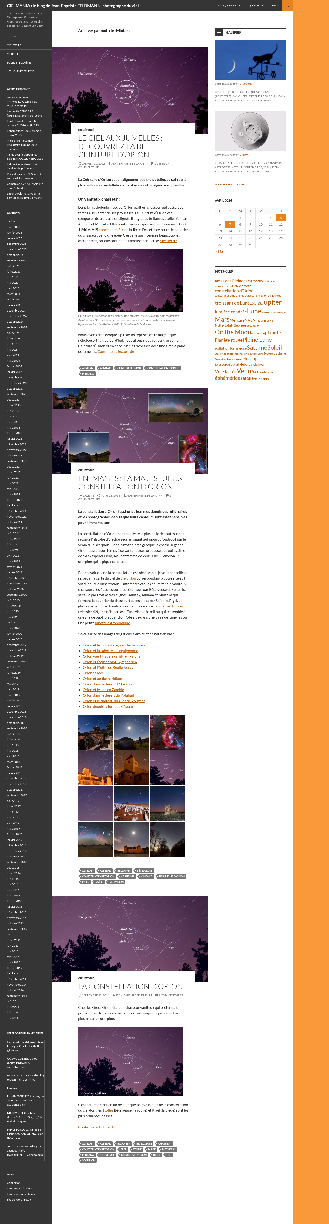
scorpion (88, 1160)
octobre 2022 (15, 455)
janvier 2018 (14, 773)
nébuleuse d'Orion (172, 876)
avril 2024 (13, 355)
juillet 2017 (14, 806)
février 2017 (14, 834)
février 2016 (14, 901)
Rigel (85, 881)
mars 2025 (13, 293)
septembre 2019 (17, 661)
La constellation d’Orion (130, 986)
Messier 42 (168, 240)
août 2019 (13, 667)
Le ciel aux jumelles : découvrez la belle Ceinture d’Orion (120, 146)
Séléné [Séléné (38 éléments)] (219, 359)
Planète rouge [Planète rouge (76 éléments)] (229, 340)
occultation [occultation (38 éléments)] (253, 325)
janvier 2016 (14, 906)
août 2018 (13, 734)
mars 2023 (13, 427)
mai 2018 (12, 750)
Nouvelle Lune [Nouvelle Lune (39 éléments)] (264, 320)
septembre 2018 (17, 728)
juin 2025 (13, 277)
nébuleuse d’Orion (168, 606)
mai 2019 (12, 683)
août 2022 (13, 466)
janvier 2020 (14, 639)
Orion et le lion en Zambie (103, 689)
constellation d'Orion (163, 368)
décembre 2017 (16, 778)
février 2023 (14, 433)
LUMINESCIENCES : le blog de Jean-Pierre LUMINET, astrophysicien (25, 1100)
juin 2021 (13, 544)
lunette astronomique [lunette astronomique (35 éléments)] (273, 312)
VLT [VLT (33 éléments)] (262, 364)
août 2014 (13, 1001)
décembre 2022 (16, 444)
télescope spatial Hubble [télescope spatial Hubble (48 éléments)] (232, 364)
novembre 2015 (17, 917)
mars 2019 (13, 695)
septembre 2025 (17, 260)
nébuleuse (107, 1154)
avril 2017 (13, 823)
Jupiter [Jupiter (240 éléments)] (271, 302)
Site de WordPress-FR (20, 1199)
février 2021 (14, 566)
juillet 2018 (14, 739)
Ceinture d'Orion (129, 368)
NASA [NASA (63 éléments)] (250, 320)
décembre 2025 (16, 243)
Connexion (13, 1183)
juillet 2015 (14, 940)
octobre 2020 (15, 589)
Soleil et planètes (19, 62)
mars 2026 (13, 227)
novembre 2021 (17, 516)
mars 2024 (13, 360)
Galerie (88, 495)
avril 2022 (13, 488)
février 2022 (14, 500)
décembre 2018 (16, 711)
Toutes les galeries (231, 184)
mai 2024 (12, 349)
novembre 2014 (17, 984)
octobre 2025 (15, 254)
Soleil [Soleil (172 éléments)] (274, 347)
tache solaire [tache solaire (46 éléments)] (232, 359)
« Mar (220, 251)
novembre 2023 (17, 383)
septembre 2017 (17, 795)
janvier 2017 (14, 839)
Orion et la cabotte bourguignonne (110, 650)
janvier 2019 (14, 706)
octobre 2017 (15, 789)
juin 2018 (13, 745)
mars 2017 (13, 828)
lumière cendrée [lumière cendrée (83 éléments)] (231, 311)
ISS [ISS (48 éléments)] (259, 303)
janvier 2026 (14, 238)
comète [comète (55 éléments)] (245, 286)
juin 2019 (13, 678)
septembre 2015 (17, 929)
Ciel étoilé (86, 130)
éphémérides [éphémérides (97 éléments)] (229, 378)
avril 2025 (13, 288)
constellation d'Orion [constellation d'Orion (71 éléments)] (234, 290)
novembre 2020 (17, 583)
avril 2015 (13, 956)
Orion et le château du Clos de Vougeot (114, 700)
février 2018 (14, 767)
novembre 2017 (17, 784)
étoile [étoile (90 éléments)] (248, 378)
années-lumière (111, 229)
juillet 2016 (14, 873)
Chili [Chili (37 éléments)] (237, 286)
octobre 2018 (15, 722)
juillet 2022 (14, 472)
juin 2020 (13, 611)
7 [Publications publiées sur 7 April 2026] (230, 224)
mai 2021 (12, 550)
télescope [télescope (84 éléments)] (250, 358)
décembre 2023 (16, 377)
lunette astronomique (112, 622)
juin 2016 (13, 878)
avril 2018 (13, 756)
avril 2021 (13, 555)
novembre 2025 (17, 249)
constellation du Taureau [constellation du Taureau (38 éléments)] (267, 295)
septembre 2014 (17, 995)
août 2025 (13, 266)
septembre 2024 (17, 327)
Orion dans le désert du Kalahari (108, 695)
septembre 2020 (17, 594)
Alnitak (105, 368)
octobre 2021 (15, 522)
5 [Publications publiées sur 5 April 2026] (281, 218)
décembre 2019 (16, 644)
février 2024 (14, 366)
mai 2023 (12, 416)
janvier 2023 (14, 438)
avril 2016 (13, 890)
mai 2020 (12, 617)
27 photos (245, 83)
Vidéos (274, 5)
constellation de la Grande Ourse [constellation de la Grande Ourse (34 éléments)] (233, 295)
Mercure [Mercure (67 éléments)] (237, 320)
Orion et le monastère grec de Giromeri (114, 645)
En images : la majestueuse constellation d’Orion (132, 482)
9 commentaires (171, 995)
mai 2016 (12, 884)
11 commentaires (258, 100)
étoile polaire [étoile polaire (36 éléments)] (261, 378)
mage (152, 1149)
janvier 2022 (14, 505)
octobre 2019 (15, 656)
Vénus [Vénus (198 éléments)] (245, 371)
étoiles (108, 1110)
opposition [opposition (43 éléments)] (258, 333)
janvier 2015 (14, 973)
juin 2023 (13, 410)
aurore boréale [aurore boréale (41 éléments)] (224, 286)
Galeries (233, 32)
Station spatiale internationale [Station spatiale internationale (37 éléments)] (233, 353)
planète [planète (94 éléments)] (273, 332)
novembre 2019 (17, 650)
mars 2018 (13, 761)
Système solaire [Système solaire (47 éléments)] (274, 353)
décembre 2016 (16, 845)
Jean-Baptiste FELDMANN (129, 163)
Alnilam (87, 368)
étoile (137, 1149)
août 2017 (13, 800)
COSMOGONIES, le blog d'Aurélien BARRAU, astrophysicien (22, 1063)
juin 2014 (13, 1012)
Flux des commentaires (21, 1194)
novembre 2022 (17, 449)
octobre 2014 (15, 990)
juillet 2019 (14, 672)
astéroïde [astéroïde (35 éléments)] (269, 281)
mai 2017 (12, 817)
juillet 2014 (14, 1007)
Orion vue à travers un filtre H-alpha (111, 656)
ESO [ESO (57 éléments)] (253, 303)
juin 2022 (13, 477)
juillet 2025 (14, 271)
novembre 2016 (17, 851)
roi (169, 1154)
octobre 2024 (15, 321)
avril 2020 (13, 622)
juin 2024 (13, 344)
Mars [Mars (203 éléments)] (222, 319)
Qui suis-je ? (256, 5)
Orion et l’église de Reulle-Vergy (108, 667)
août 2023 (13, 399)
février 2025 (14, 299)
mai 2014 (12, 1018)
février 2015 (14, 968)
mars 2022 (13, 494)
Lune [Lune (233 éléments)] (254, 311)
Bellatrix (123, 870)
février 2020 (14, 633)
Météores (13, 53)
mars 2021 (13, 561)
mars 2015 (13, 962)
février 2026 (14, 232)
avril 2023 (13, 422)
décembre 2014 (16, 979)
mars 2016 (13, 895)
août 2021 (13, 533)
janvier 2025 (14, 305)
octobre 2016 (15, 856)
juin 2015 (13, 945)
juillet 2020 (14, 605)
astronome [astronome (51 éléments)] (255, 281)
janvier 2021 (14, 572)
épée (123, 1149)
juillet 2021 (14, 539)
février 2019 (14, 700)
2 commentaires (257, 171)
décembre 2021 (16, 511)
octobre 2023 (15, 388)
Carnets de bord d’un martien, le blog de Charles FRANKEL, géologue (25, 1046)
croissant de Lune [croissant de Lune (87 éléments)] (232, 302)
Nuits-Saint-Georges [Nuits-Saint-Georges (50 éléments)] (230, 325)
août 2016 (13, 867)
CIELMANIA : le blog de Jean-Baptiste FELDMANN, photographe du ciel (73, 5)
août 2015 (13, 934)
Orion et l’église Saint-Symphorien (110, 661)
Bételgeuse (144, 870)
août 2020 (13, 600)
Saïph (99, 881)
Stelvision (128, 578)
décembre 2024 (16, 310)
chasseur (164, 1143)
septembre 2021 (17, 527)
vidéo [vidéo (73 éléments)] (255, 364)
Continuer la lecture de (117, 351)
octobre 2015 (15, 923)
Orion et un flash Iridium (102, 678)
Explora (12, 1088)
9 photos (244, 154)
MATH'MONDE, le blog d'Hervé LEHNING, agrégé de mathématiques (25, 1117)
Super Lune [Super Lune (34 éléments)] (257, 353)
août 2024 (13, 332)
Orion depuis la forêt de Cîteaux (108, 706)
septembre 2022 (17, 461)
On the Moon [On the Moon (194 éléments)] (233, 332)
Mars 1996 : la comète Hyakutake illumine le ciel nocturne (22, 145)
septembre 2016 (17, 862)
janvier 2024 (14, 371)
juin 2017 (13, 812)
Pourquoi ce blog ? (230, 5)
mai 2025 (12, 282)
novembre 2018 (17, 717)
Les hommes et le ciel (21, 71)
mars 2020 (13, 628)
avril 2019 (13, 689)
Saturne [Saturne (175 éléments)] (257, 347)
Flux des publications (20, 1188)
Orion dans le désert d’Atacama (108, 684)
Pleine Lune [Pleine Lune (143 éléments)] (257, 339)
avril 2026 (13, 221)
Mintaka (88, 373)
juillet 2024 (14, 338)
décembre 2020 (16, 578)
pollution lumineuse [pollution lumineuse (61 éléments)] (231, 348)
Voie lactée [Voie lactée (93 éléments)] (226, 371)
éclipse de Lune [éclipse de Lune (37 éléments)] (263, 372)
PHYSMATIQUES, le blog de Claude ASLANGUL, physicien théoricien (25, 1134)
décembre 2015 (16, 912)
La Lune (12, 36)
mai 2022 (12, 483)
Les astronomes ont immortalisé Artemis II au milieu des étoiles (22, 101)
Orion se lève (93, 673)
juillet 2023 (14, 405)
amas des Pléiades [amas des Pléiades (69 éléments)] (231, 280)
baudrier (123, 1143)
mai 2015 (12, 951)
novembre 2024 (17, 316)
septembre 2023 (17, 394)
